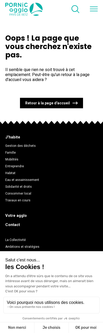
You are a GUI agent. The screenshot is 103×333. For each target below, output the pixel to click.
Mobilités (11, 159)
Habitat (10, 173)
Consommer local (18, 193)
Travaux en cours (17, 200)
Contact (12, 224)
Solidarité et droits (18, 187)
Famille (10, 152)
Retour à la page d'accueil (47, 103)
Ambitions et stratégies (22, 247)
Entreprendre (14, 166)
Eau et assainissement (22, 180)
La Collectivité (15, 240)
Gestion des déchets (20, 146)
